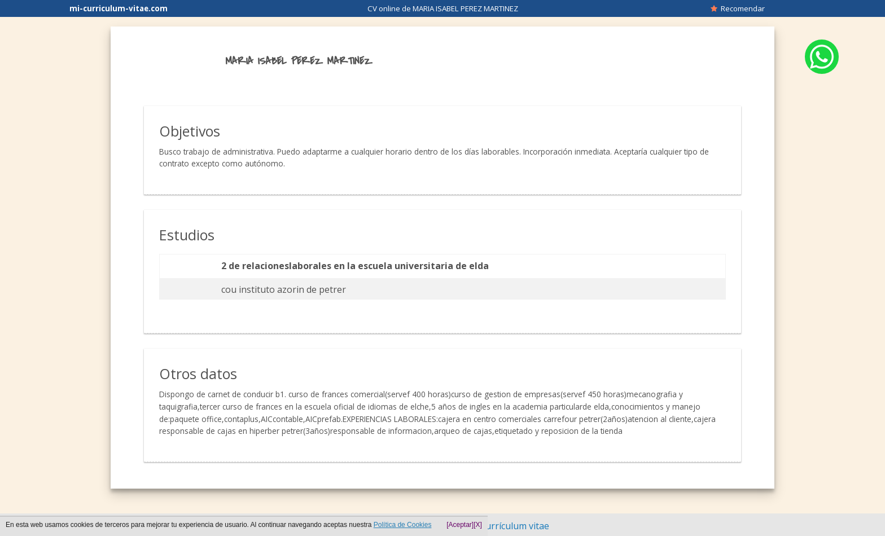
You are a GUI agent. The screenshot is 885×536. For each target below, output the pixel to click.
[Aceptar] (460, 525)
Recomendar (738, 8)
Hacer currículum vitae (501, 526)
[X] (478, 525)
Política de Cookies (403, 525)
